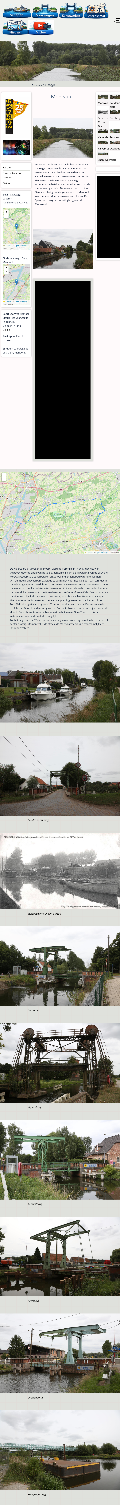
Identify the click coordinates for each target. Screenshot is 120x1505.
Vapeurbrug (105, 137)
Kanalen (7, 167)
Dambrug (33, 1010)
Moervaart (104, 103)
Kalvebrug (104, 148)
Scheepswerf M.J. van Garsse (105, 122)
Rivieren (7, 183)
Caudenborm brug (38, 820)
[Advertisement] (62, 370)
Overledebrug (35, 1397)
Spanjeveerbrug (107, 159)
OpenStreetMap (21, 245)
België (6, 329)
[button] (16, 226)
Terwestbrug (35, 1204)
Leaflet (7, 245)
